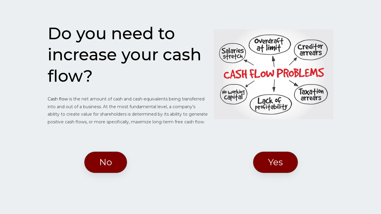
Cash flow (58, 99)
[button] (105, 162)
